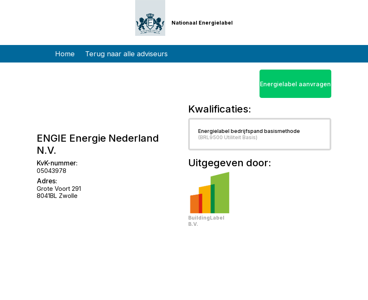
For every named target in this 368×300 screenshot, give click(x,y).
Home (65, 54)
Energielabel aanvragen (295, 84)
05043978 (51, 170)
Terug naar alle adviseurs (126, 54)
